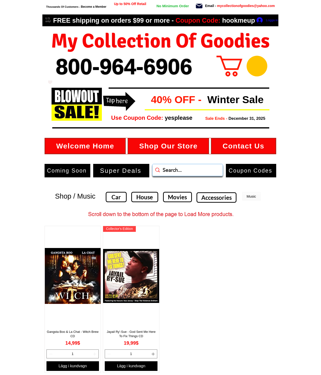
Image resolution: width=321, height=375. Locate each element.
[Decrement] (50, 354)
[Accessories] (216, 197)
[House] (144, 197)
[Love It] (50, 82)
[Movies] (177, 197)
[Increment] (95, 354)
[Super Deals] (121, 170)
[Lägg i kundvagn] (72, 366)
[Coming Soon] (67, 170)
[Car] (116, 197)
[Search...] (187, 170)
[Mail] (199, 6)
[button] (148, 100)
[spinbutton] (72, 354)
